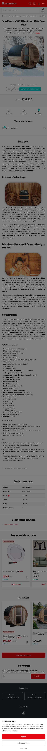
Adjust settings (23, 743)
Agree (23, 737)
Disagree (23, 748)
